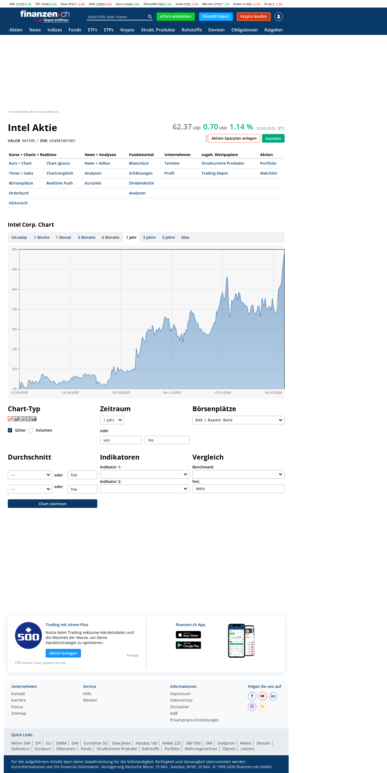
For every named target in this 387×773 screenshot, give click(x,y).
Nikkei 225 (171, 743)
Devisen (216, 30)
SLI (48, 743)
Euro (119, 4)
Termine (172, 163)
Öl (265, 4)
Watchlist (268, 173)
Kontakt (18, 694)
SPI (37, 4)
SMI (12, 4)
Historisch (18, 202)
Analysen (93, 173)
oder (104, 430)
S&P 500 (193, 743)
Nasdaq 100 (146, 743)
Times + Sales (21, 173)
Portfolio (268, 163)
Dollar (237, 4)
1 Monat (63, 237)
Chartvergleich (59, 173)
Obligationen (244, 30)
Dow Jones (121, 743)
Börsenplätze (21, 183)
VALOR (14, 141)
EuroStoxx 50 (95, 743)
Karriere (18, 700)
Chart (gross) (58, 163)
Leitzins (248, 748)
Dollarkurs (20, 748)
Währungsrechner (201, 748)
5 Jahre (168, 237)
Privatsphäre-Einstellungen (194, 720)
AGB (174, 713)
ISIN (43, 141)
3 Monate (86, 237)
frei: (196, 481)
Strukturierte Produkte (223, 163)
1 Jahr (131, 237)
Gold (178, 4)
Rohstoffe (192, 30)
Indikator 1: (110, 466)
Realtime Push (59, 183)
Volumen (44, 430)
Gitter (20, 430)
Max (185, 237)
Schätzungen (141, 173)
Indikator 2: (110, 481)
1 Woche (41, 237)
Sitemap (18, 713)
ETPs (109, 30)
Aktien (16, 30)
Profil (169, 173)
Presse (17, 707)
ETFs (92, 30)
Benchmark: (203, 466)
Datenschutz (181, 700)
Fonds (75, 30)
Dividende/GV (141, 183)
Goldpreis (226, 743)
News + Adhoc (97, 163)
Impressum (180, 694)
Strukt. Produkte (158, 30)
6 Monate (110, 237)
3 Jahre (149, 237)
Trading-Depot (215, 173)
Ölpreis (229, 748)
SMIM (61, 743)
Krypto (127, 30)
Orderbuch (19, 193)
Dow (64, 4)
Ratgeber (273, 30)
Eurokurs (43, 748)
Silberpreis (66, 748)
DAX (92, 4)
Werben (90, 700)
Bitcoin (207, 4)
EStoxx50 (150, 4)
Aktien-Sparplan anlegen (234, 138)
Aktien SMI (20, 743)
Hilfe (87, 694)
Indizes (55, 30)
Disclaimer (179, 707)
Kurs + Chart (20, 163)
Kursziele (93, 183)
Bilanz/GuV (139, 163)
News (35, 30)
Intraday (19, 237)
